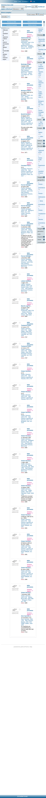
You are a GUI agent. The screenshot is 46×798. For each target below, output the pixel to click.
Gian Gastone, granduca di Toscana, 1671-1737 (27, 45)
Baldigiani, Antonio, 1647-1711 (27, 47)
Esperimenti (41, 165)
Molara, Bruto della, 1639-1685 (27, 597)
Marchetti (24, 99)
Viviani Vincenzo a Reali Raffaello (30, 515)
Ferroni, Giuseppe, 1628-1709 (26, 188)
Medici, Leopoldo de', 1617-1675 (27, 120)
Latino (41, 136)
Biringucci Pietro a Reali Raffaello (31, 90)
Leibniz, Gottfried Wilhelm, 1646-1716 (26, 285)
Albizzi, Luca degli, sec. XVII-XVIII (27, 74)
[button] (35, 7)
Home (15, 1)
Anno (39, 119)
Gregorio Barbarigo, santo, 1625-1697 (26, 68)
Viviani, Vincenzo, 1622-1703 (27, 97)
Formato (40, 35)
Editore (40, 140)
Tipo (39, 45)
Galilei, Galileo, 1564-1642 (26, 330)
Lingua (40, 128)
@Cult (23, 647)
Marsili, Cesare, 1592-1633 (26, 314)
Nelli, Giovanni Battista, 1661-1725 (27, 621)
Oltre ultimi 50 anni (40, 123)
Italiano (40, 132)
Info (20, 1)
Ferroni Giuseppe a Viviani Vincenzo (31, 185)
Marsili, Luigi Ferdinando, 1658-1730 (27, 309)
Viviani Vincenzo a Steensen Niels (31, 592)
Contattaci (25, 1)
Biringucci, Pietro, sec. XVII (27, 211)
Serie (39, 143)
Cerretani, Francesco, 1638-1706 (27, 169)
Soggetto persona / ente (41, 231)
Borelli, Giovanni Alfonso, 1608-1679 (26, 118)
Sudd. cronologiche (41, 241)
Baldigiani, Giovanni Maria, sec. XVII (27, 442)
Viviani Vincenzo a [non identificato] (31, 371)
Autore (40, 62)
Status (40, 54)
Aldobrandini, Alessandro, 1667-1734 (27, 41)
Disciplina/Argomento (41, 146)
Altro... (43, 117)
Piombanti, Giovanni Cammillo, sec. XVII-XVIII (26, 334)
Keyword (40, 237)
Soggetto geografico (41, 178)
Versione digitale (30, 35)
